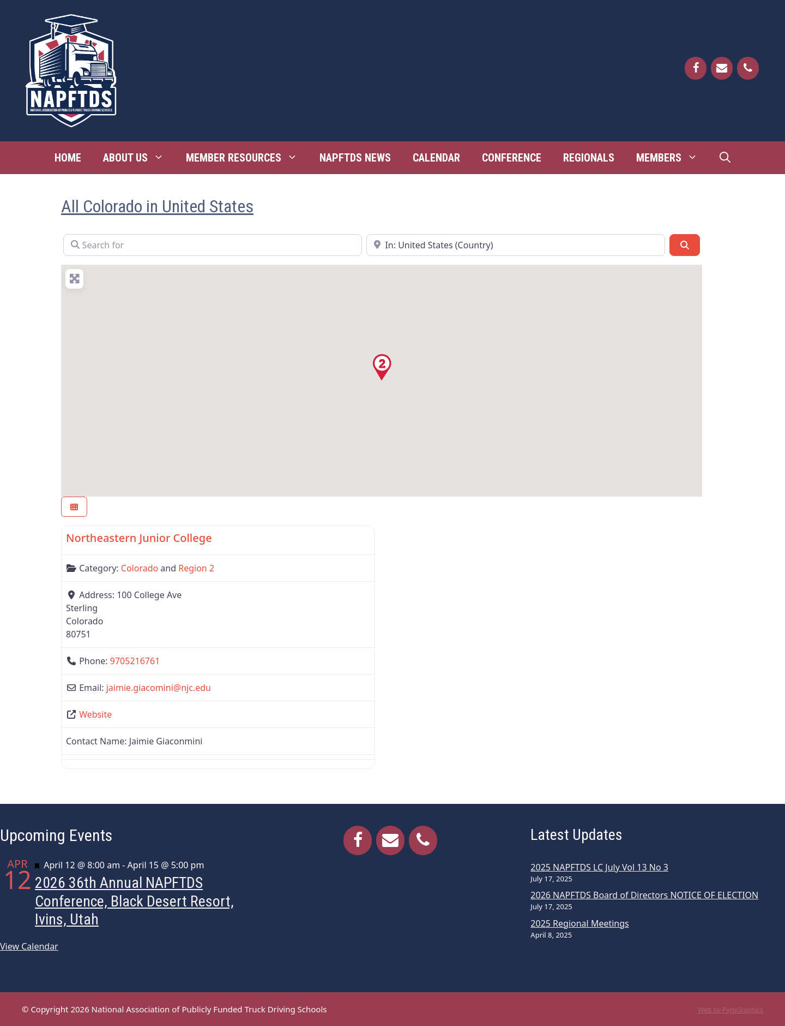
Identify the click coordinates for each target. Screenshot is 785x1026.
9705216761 (135, 661)
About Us (139, 157)
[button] (381, 367)
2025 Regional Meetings (579, 923)
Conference (511, 157)
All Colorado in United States (157, 206)
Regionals (588, 157)
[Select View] (74, 507)
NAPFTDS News (355, 157)
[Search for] (212, 245)
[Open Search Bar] (725, 157)
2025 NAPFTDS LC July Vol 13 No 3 (599, 867)
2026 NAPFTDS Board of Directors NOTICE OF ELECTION (644, 895)
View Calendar (29, 946)
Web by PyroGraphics (730, 1010)
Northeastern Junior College (139, 537)
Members (672, 157)
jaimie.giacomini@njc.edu (158, 688)
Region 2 (196, 568)
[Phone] (748, 68)
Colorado (139, 568)
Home (68, 157)
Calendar (436, 157)
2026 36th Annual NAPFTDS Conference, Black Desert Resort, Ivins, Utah (134, 901)
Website (95, 714)
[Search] (684, 245)
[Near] (515, 245)
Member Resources (247, 157)
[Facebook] (695, 68)
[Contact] (722, 68)
